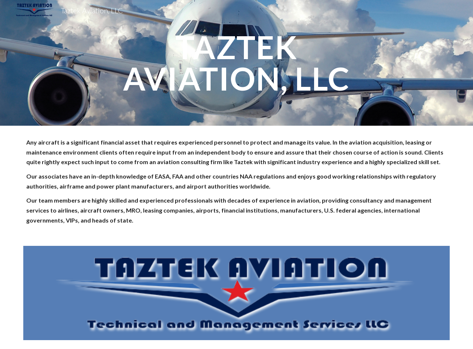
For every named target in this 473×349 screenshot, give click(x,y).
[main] (236, 63)
